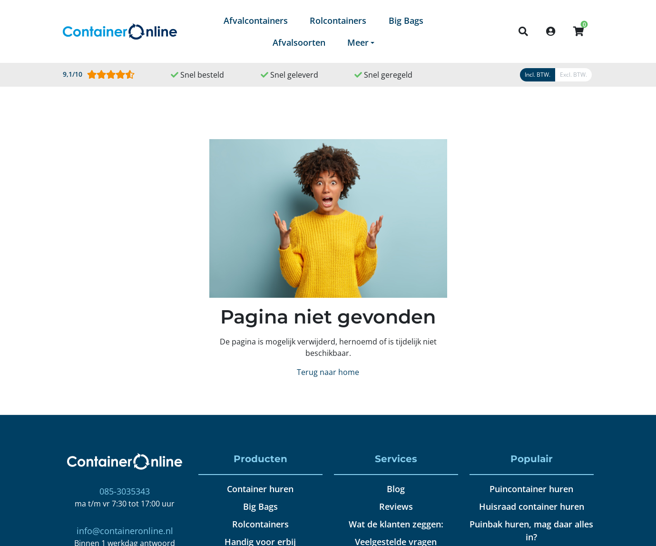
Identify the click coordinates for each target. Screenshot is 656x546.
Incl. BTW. (537, 75)
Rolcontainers (338, 20)
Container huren (260, 489)
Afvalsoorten (299, 42)
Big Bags (406, 20)
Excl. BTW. (573, 75)
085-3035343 (124, 491)
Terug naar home (328, 372)
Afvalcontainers (256, 20)
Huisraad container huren (531, 506)
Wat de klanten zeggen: (396, 524)
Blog (396, 489)
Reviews (396, 506)
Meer (358, 42)
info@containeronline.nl (125, 530)
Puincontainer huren (531, 489)
